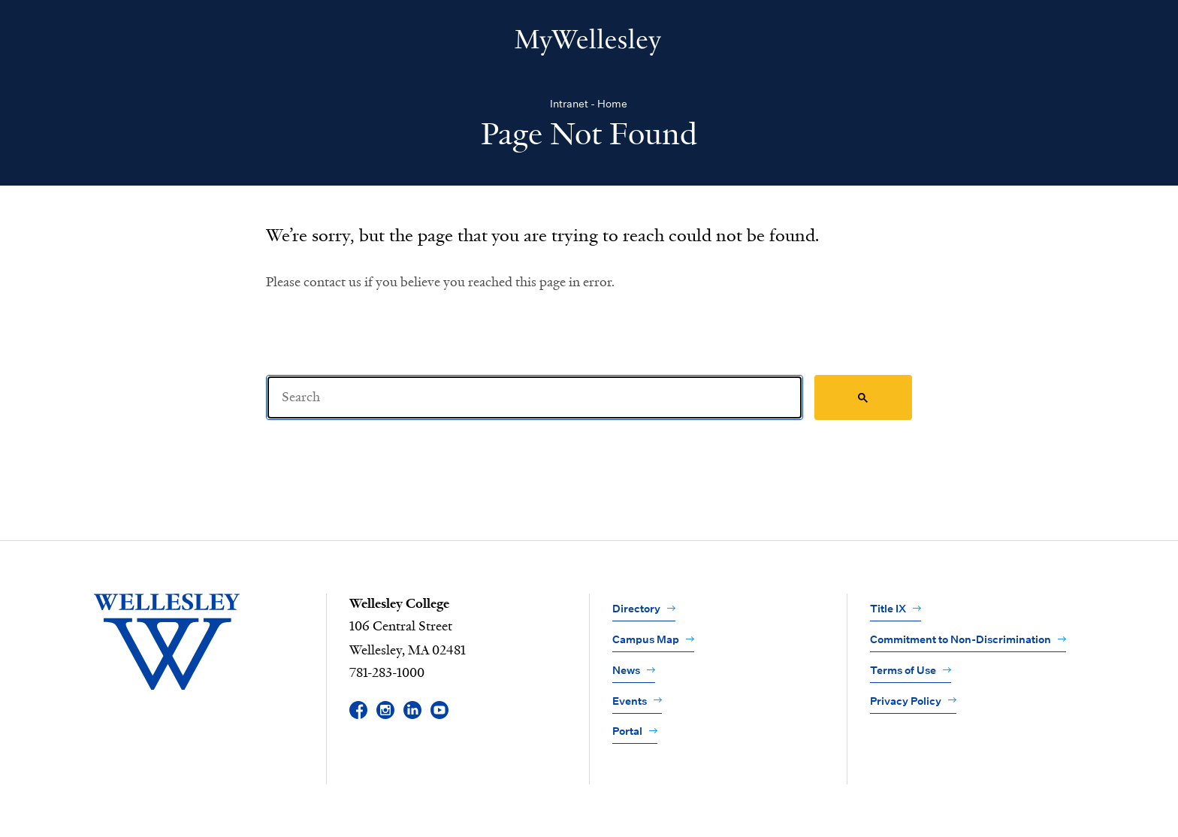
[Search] (534, 397)
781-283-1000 (386, 673)
